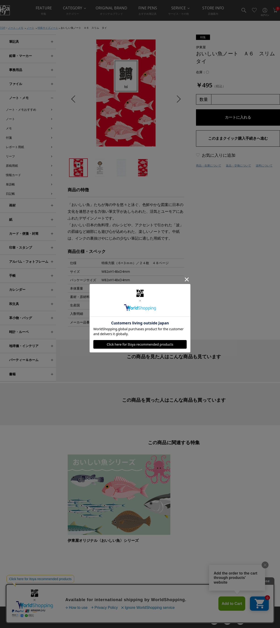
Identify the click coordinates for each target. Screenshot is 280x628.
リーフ (10, 156)
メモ (9, 128)
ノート (30, 27)
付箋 (9, 137)
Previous (74, 99)
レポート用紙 (15, 147)
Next (177, 99)
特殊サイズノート (48, 27)
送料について (264, 165)
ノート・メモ (15, 27)
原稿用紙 (12, 165)
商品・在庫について (208, 165)
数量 (204, 99)
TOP (2, 27)
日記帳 (10, 194)
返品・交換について (238, 165)
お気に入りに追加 (218, 155)
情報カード (13, 175)
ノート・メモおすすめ (21, 109)
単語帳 (10, 184)
